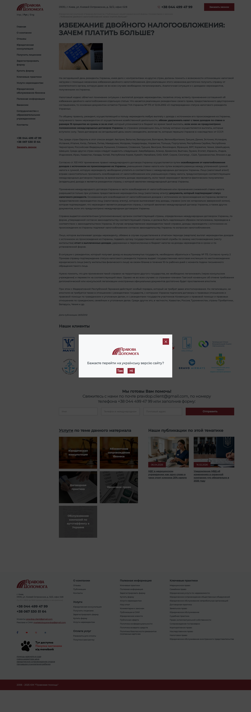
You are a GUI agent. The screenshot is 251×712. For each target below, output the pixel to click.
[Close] (166, 341)
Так (120, 371)
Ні (131, 371)
